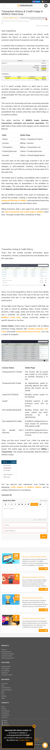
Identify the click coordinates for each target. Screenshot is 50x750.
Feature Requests (6, 690)
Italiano (45, 1)
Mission (3, 709)
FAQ (2, 694)
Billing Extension (6, 651)
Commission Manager (7, 654)
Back (3, 21)
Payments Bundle (6, 656)
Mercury (3, 649)
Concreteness (5, 711)
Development (5, 670)
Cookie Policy (24, 740)
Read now (43, 568)
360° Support (5, 668)
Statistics (4, 696)
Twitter (4, 723)
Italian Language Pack (7, 658)
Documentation (14, 17)
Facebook (5, 725)
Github (4, 720)
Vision (3, 707)
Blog (2, 685)
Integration (4, 673)
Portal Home (6, 17)
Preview (34, 504)
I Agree (29, 744)
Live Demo (4, 683)
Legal (3, 698)
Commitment (5, 713)
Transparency (5, 715)
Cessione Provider (6, 675)
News (3, 692)
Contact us (4, 717)
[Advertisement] (25, 232)
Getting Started (5, 666)
